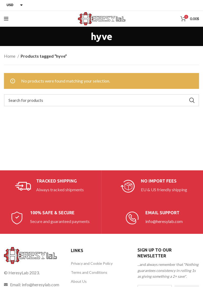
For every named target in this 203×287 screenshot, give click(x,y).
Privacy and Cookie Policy (92, 263)
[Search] (101, 100)
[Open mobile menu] (6, 18)
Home (10, 55)
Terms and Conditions (89, 272)
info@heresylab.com (164, 221)
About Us (79, 281)
